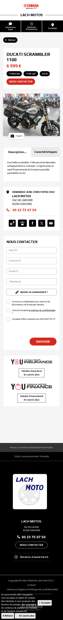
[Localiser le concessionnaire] (12, 223)
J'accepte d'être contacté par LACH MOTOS (33, 319)
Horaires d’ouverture (31, 557)
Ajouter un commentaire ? (34, 292)
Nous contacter (20, 81)
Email (13, 271)
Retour (10, 40)
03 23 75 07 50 (21, 210)
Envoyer (43, 341)
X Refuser (8, 615)
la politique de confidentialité (41, 310)
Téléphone (15, 281)
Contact (31, 585)
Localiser (52, 26)
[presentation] (31, 329)
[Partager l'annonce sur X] (41, 223)
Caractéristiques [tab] (45, 151)
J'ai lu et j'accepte (33, 312)
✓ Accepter (45, 602)
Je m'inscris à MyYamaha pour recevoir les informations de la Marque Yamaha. (31, 303)
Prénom (15, 260)
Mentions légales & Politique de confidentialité (32, 589)
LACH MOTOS (31, 15)
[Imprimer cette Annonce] (50, 223)
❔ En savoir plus (25, 615)
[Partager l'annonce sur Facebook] (32, 223)
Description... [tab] (17, 152)
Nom (13, 250)
